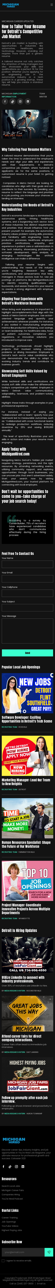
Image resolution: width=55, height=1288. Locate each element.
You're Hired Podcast (12, 1199)
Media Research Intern (14, 990)
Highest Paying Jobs (12, 1230)
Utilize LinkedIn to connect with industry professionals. (23, 979)
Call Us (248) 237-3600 (21, 1284)
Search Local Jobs (11, 1186)
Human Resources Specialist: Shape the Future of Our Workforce (26, 844)
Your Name (7, 558)
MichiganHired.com (12, 481)
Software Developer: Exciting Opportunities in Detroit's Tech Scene (27, 719)
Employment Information (14, 95)
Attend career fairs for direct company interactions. (21, 1038)
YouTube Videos (10, 1226)
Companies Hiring (11, 1194)
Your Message (9, 616)
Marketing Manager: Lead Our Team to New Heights (26, 782)
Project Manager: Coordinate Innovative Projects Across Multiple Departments (26, 909)
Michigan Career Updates (18, 21)
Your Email (7, 572)
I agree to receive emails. (17, 1260)
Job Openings (9, 1222)
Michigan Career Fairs (13, 1190)
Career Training (10, 1217)
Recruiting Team (9, 727)
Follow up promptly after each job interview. (25, 1099)
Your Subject (8, 601)
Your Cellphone (9, 587)
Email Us (41, 1284)
